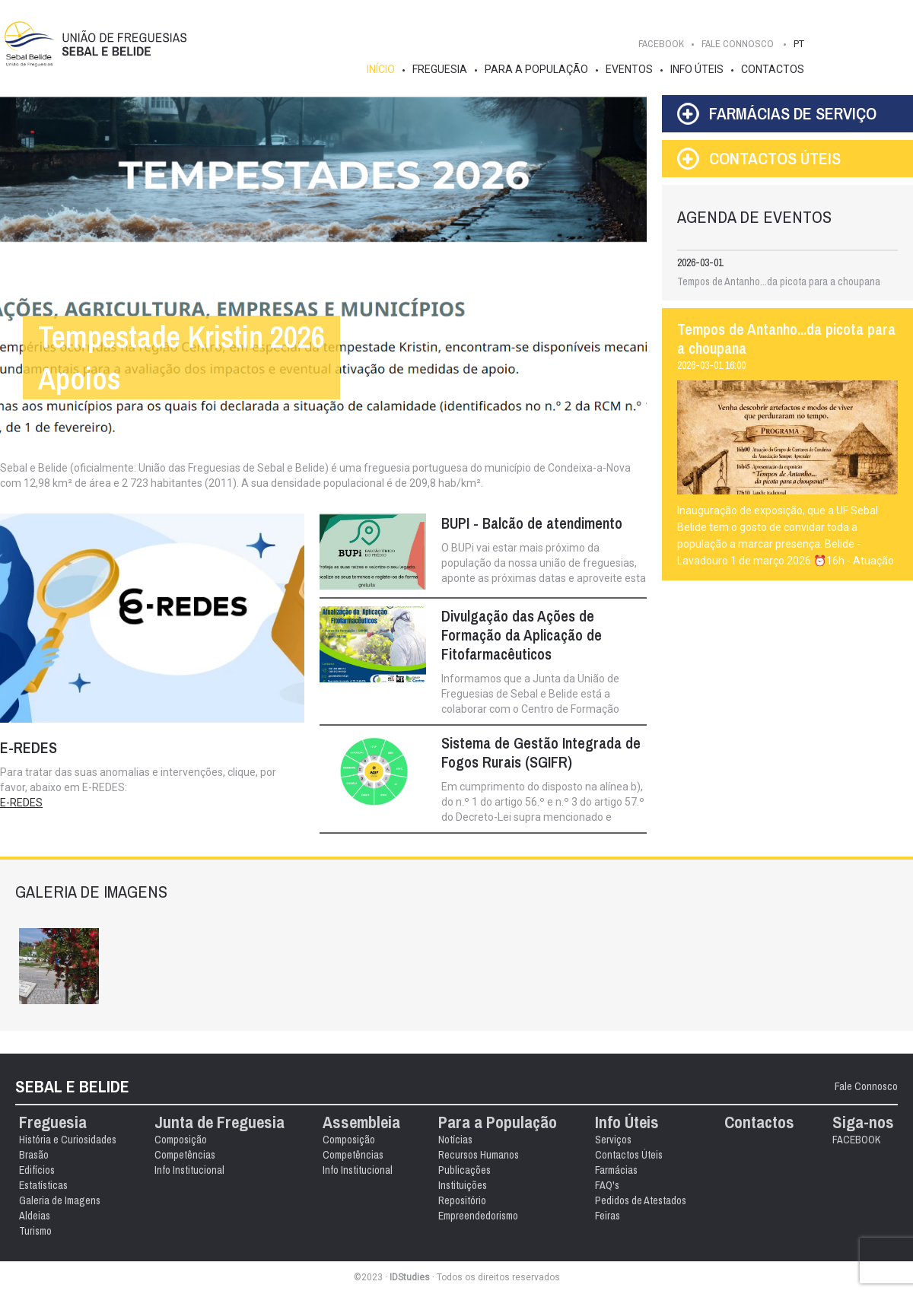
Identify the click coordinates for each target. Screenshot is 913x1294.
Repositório (462, 1200)
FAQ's (607, 1185)
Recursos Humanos (478, 1155)
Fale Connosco (866, 1086)
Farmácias (616, 1170)
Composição (180, 1139)
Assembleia (361, 1122)
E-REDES (21, 802)
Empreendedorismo (478, 1215)
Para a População (536, 69)
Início (381, 69)
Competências (184, 1155)
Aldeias (34, 1215)
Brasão (34, 1155)
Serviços (613, 1139)
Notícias (455, 1139)
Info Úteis (697, 69)
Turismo (35, 1231)
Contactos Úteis (629, 1155)
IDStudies (410, 1277)
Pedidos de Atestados (640, 1200)
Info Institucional (189, 1170)
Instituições (462, 1185)
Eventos (629, 69)
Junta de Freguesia (219, 1122)
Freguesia (439, 69)
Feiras (607, 1215)
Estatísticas (43, 1185)
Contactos (772, 69)
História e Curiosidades (67, 1139)
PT (799, 43)
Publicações (464, 1170)
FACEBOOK (661, 43)
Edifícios (37, 1170)
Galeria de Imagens (59, 1200)
